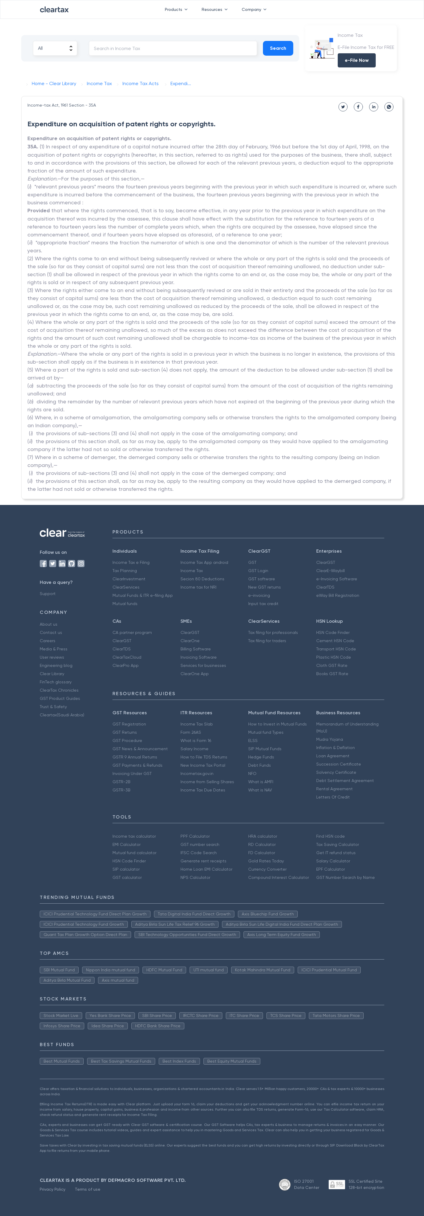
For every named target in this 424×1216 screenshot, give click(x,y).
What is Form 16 (195, 740)
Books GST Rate (332, 673)
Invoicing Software (198, 657)
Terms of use (87, 1189)
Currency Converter (267, 869)
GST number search (199, 844)
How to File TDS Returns (203, 757)
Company (255, 9)
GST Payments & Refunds (137, 765)
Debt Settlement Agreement (345, 780)
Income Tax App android (204, 562)
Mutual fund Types (266, 732)
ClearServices (126, 587)
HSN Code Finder (333, 632)
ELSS (253, 740)
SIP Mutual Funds (264, 748)
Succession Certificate (338, 764)
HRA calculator (262, 836)
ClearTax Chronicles (59, 690)
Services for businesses (203, 665)
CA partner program (132, 632)
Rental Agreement (334, 788)
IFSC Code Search (198, 852)
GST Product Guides (60, 698)
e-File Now (357, 60)
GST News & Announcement (140, 748)
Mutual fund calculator (134, 852)
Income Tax (191, 570)
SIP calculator (126, 869)
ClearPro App (125, 665)
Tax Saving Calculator (337, 844)
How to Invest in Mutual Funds (277, 724)
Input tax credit (263, 603)
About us (48, 624)
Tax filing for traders (267, 640)
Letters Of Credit (333, 797)
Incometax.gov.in (196, 773)
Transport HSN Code (336, 649)
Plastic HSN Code (333, 657)
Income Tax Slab (196, 724)
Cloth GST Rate (331, 665)
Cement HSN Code (335, 640)
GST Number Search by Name (345, 877)
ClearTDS (325, 587)
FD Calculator (261, 852)
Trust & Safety (53, 706)
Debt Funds (259, 765)
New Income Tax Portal (202, 765)
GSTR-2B (121, 781)
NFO (252, 773)
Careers (47, 640)
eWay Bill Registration (337, 595)
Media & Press (53, 649)
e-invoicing (259, 595)
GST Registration (129, 724)
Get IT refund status (336, 852)
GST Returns (124, 732)
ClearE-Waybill (330, 570)
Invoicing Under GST (132, 773)
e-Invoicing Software (336, 578)
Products (177, 9)
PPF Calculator (195, 836)
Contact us (51, 632)
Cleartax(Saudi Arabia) (62, 715)
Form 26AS (190, 732)
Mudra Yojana (329, 739)
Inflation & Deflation (335, 747)
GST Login (258, 570)
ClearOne (190, 640)
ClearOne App (194, 673)
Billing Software (195, 649)
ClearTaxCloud (126, 657)
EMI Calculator (126, 844)
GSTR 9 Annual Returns (134, 757)
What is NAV (260, 790)
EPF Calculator (330, 869)
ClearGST (325, 562)
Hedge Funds (261, 757)
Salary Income (194, 748)
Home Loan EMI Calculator (206, 869)
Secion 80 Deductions (202, 578)
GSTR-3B (121, 790)
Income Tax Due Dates (202, 790)
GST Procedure (127, 740)
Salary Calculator (333, 861)
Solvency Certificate (336, 772)
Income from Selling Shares (207, 781)
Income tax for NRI (198, 587)
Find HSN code (330, 836)
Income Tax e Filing (131, 562)
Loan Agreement (333, 755)
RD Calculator (262, 844)
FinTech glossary (56, 682)
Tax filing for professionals (273, 632)
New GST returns (264, 587)
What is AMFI (260, 781)
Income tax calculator (134, 836)
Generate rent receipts (203, 861)
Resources (216, 9)
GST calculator (127, 877)
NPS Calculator (195, 877)
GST (252, 562)
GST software (261, 578)
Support (48, 593)
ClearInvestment (128, 578)
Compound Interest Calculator (278, 877)
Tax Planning (124, 570)
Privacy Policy (52, 1189)
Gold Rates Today (266, 861)
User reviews (52, 657)
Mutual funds (125, 603)
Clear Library (52, 673)
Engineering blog (56, 665)
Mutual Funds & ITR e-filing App (142, 595)
